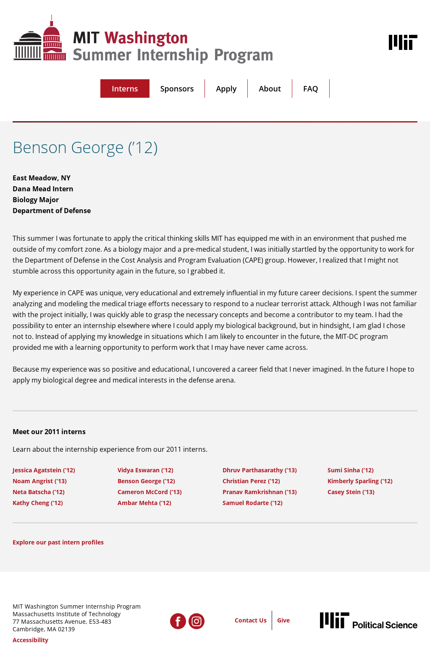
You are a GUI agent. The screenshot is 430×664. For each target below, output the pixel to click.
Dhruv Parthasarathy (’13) (260, 470)
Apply (226, 88)
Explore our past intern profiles (58, 542)
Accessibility (30, 640)
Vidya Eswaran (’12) (145, 470)
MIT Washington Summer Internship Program (77, 606)
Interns (125, 88)
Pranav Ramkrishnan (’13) (260, 492)
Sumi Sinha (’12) (351, 470)
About (270, 88)
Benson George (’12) (146, 481)
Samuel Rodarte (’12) (253, 503)
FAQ (310, 88)
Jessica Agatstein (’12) (44, 470)
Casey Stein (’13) (351, 492)
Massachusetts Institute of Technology (67, 614)
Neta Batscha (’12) (39, 492)
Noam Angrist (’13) (40, 481)
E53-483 (100, 621)
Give (283, 620)
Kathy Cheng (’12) (38, 503)
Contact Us (251, 620)
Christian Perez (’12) (251, 481)
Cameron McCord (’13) (150, 492)
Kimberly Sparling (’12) (360, 481)
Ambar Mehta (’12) (144, 503)
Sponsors (177, 88)
